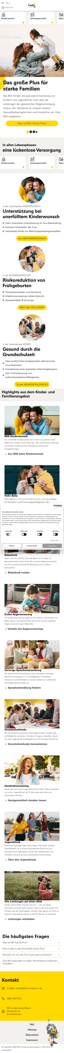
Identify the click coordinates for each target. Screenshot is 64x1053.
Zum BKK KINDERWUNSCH (32, 238)
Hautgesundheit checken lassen (25, 800)
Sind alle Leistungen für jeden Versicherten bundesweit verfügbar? (29, 962)
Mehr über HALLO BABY (32, 307)
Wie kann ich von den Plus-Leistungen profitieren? (27, 954)
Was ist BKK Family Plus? (32, 123)
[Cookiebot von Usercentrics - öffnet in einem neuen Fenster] (55, 506)
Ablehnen (12, 546)
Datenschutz (32, 1035)
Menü (6, 3)
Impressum (32, 1040)
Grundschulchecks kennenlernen (25, 744)
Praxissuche (7, 7)
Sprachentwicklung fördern (22, 688)
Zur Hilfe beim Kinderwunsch (23, 454)
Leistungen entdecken (19, 919)
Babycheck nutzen (17, 573)
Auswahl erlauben (32, 546)
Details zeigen (54, 540)
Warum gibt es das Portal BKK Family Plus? (23, 948)
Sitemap (32, 1030)
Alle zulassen (52, 546)
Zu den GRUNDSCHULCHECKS (32, 384)
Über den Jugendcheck (20, 860)
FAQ (32, 1025)
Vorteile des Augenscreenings (23, 629)
